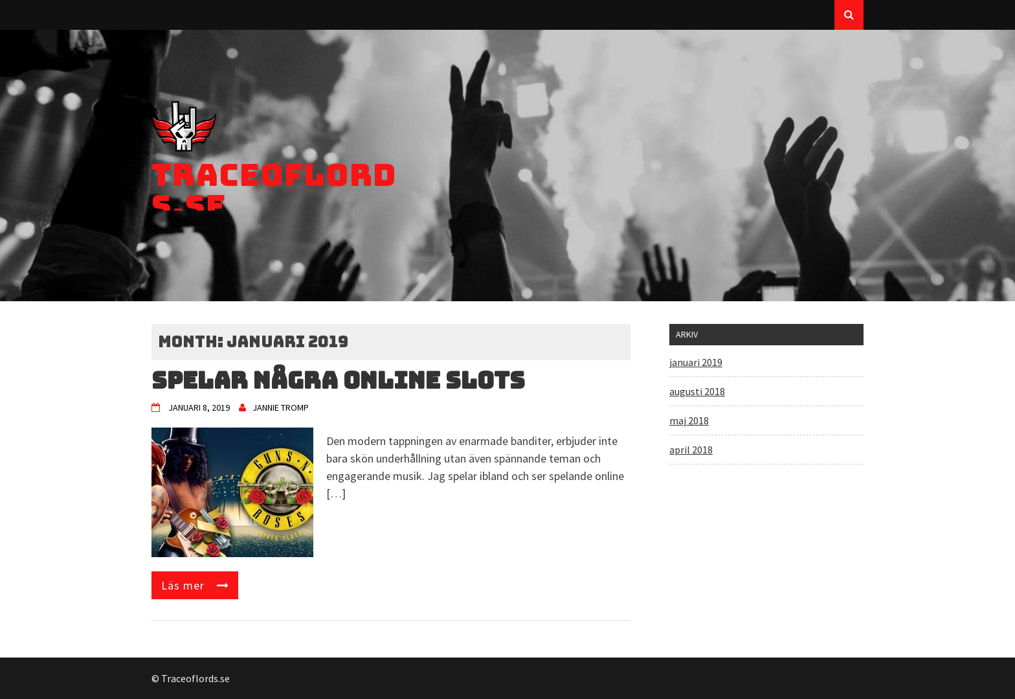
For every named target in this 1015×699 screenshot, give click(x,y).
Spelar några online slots (338, 380)
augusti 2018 (697, 391)
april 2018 (691, 449)
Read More (195, 585)
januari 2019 (695, 362)
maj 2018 (689, 420)
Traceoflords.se (274, 190)
